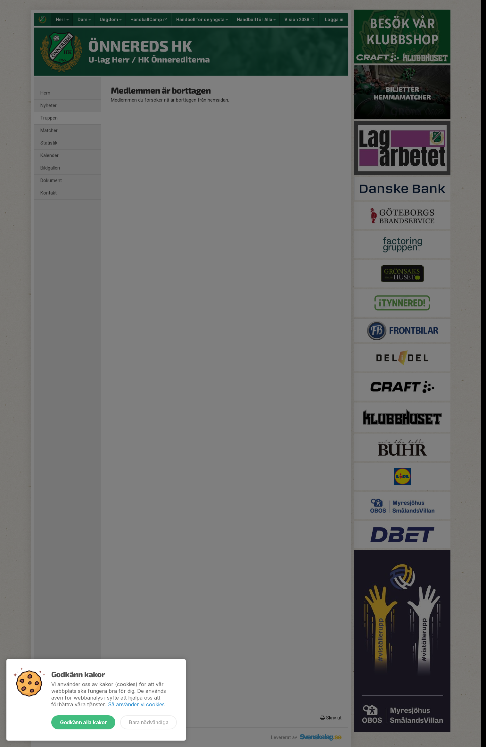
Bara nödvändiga (148, 722)
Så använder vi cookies (136, 704)
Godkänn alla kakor (83, 722)
